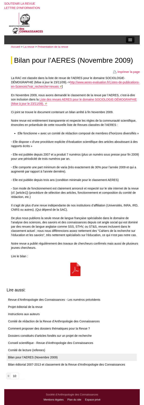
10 (14, 376)
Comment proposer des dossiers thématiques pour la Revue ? (49, 328)
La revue (28, 46)
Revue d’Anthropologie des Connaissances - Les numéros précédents (54, 299)
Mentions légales (54, 399)
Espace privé (92, 399)
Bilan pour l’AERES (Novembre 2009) (73, 60)
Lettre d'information (22, 8)
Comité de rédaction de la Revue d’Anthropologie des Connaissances (54, 321)
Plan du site (74, 399)
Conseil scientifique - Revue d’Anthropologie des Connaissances (50, 343)
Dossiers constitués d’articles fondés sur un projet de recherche (50, 335)
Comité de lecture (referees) (26, 350)
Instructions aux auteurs (24, 314)
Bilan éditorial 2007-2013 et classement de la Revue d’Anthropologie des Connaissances (66, 364)
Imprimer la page (126, 72)
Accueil (15, 46)
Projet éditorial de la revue (25, 307)
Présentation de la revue (53, 46)
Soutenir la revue (19, 3)
